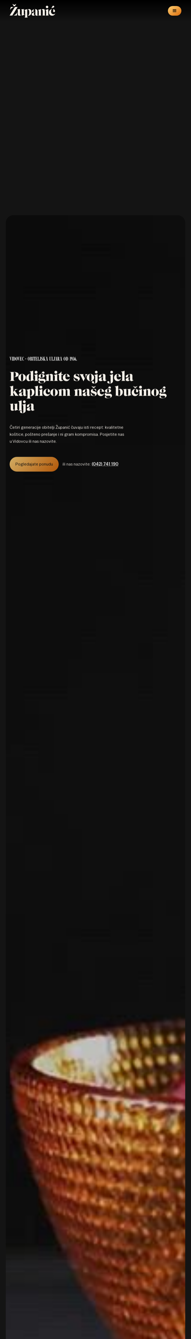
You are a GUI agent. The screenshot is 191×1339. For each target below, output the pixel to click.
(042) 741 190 (105, 470)
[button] (174, 10)
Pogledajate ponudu (34, 470)
